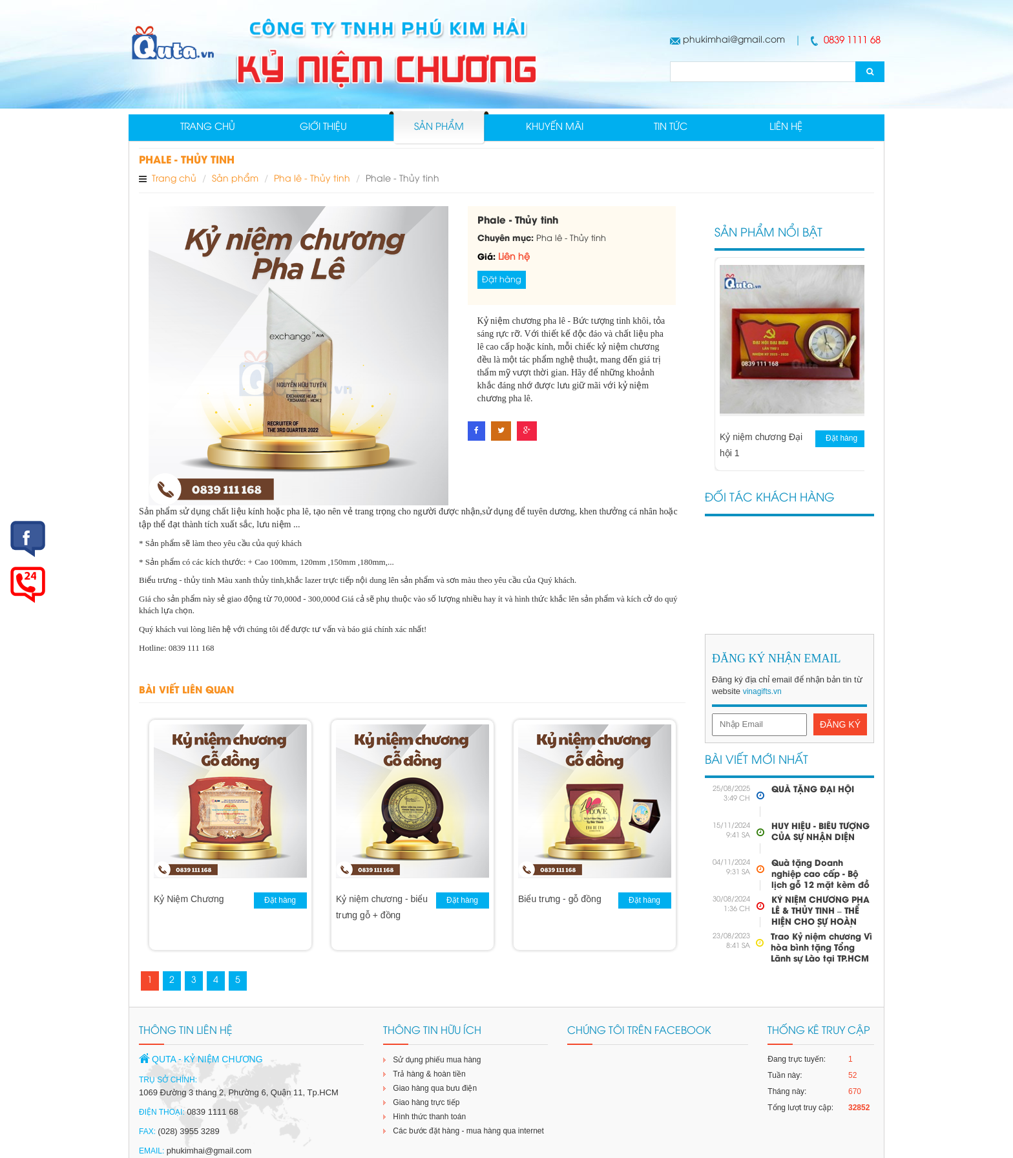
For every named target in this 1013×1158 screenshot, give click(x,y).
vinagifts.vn (762, 692)
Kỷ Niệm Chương (189, 900)
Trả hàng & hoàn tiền (429, 1075)
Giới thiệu (323, 127)
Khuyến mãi (554, 127)
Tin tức (670, 127)
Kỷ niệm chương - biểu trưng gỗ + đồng (382, 908)
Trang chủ (207, 127)
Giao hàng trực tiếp (426, 1103)
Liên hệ (785, 127)
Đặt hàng (501, 280)
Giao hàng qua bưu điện (435, 1089)
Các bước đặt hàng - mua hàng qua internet (468, 1132)
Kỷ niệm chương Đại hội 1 (761, 446)
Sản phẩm (439, 127)
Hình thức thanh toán (429, 1117)
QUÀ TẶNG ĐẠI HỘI (812, 791)
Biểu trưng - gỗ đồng (559, 900)
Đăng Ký (840, 725)
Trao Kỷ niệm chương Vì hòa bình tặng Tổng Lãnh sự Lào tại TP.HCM (821, 949)
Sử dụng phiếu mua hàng (437, 1061)
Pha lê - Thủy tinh (312, 180)
